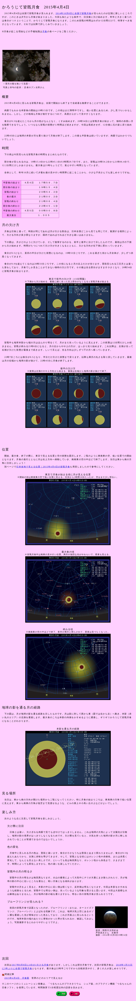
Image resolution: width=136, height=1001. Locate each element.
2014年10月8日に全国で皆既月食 (73, 13)
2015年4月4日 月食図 (16, 978)
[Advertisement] (50, 41)
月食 (44, 31)
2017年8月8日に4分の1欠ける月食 (30, 965)
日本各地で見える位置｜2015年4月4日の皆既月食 (43, 467)
